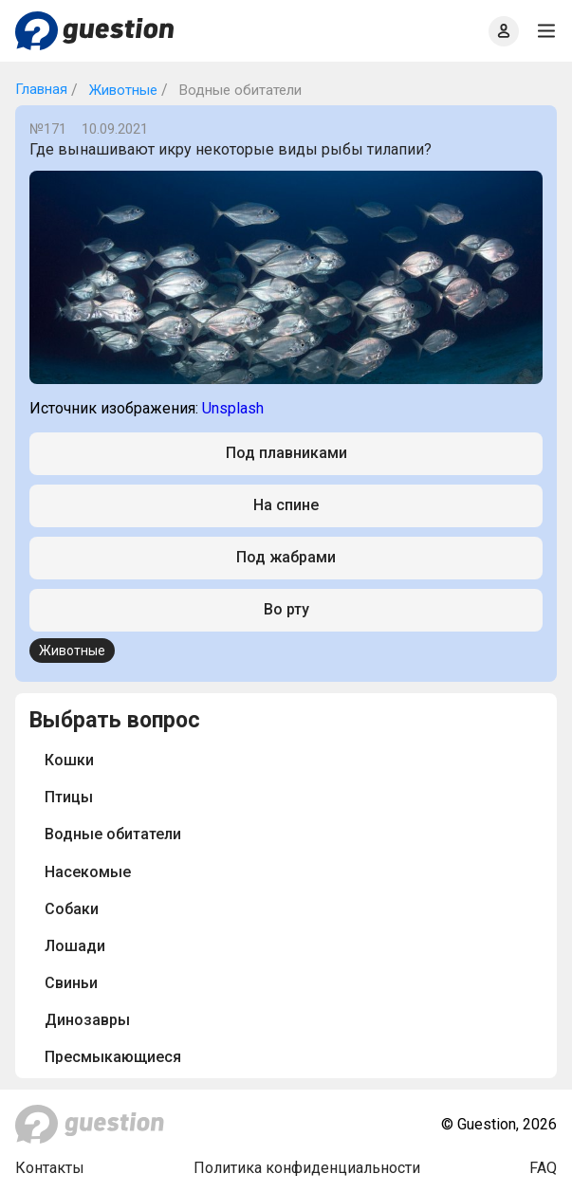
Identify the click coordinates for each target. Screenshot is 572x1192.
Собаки (72, 909)
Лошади (75, 946)
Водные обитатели (113, 834)
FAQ (543, 1168)
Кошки (69, 760)
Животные (121, 90)
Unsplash (233, 408)
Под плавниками (286, 453)
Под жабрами (286, 557)
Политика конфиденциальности (307, 1168)
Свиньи (71, 983)
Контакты (49, 1168)
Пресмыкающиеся (113, 1057)
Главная (41, 89)
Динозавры (87, 1020)
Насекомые (88, 872)
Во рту (286, 609)
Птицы (69, 797)
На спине (286, 505)
